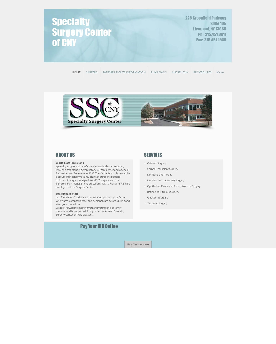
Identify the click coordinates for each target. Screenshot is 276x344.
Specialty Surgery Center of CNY (82, 32)
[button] (91, 72)
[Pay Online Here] (138, 244)
